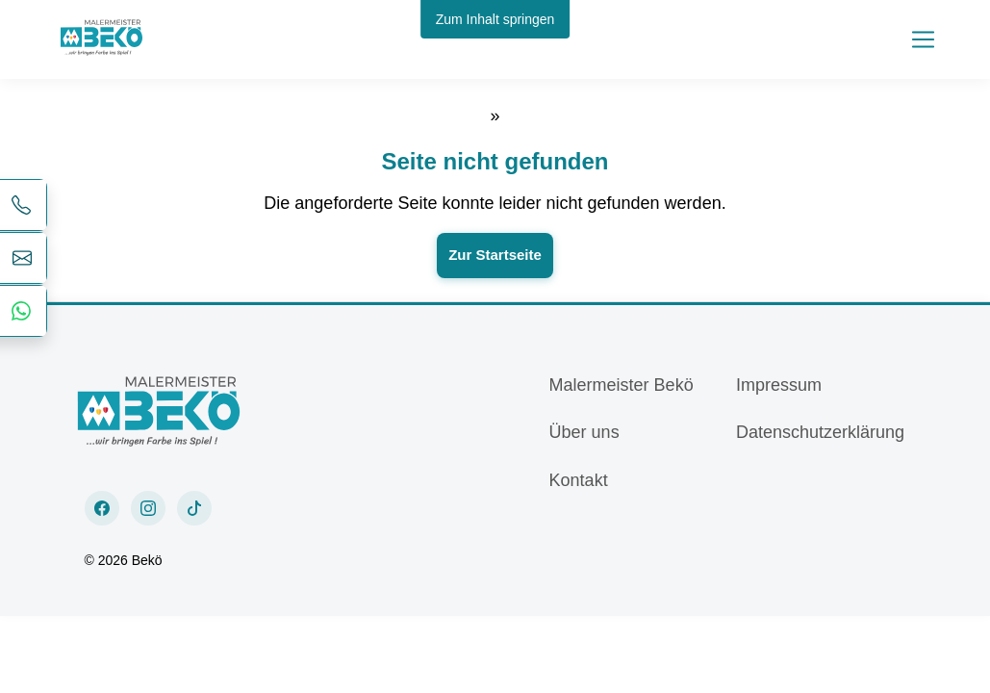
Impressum (779, 385)
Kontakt (578, 480)
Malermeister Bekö (621, 385)
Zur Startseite (495, 254)
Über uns (584, 432)
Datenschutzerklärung (820, 432)
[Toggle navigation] (923, 40)
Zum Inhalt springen (495, 19)
